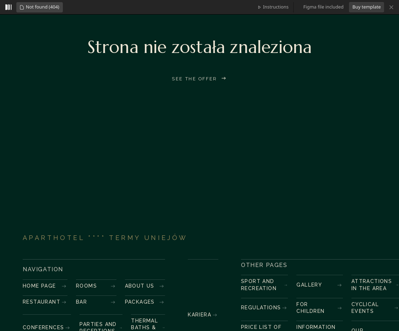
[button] (39, 7)
